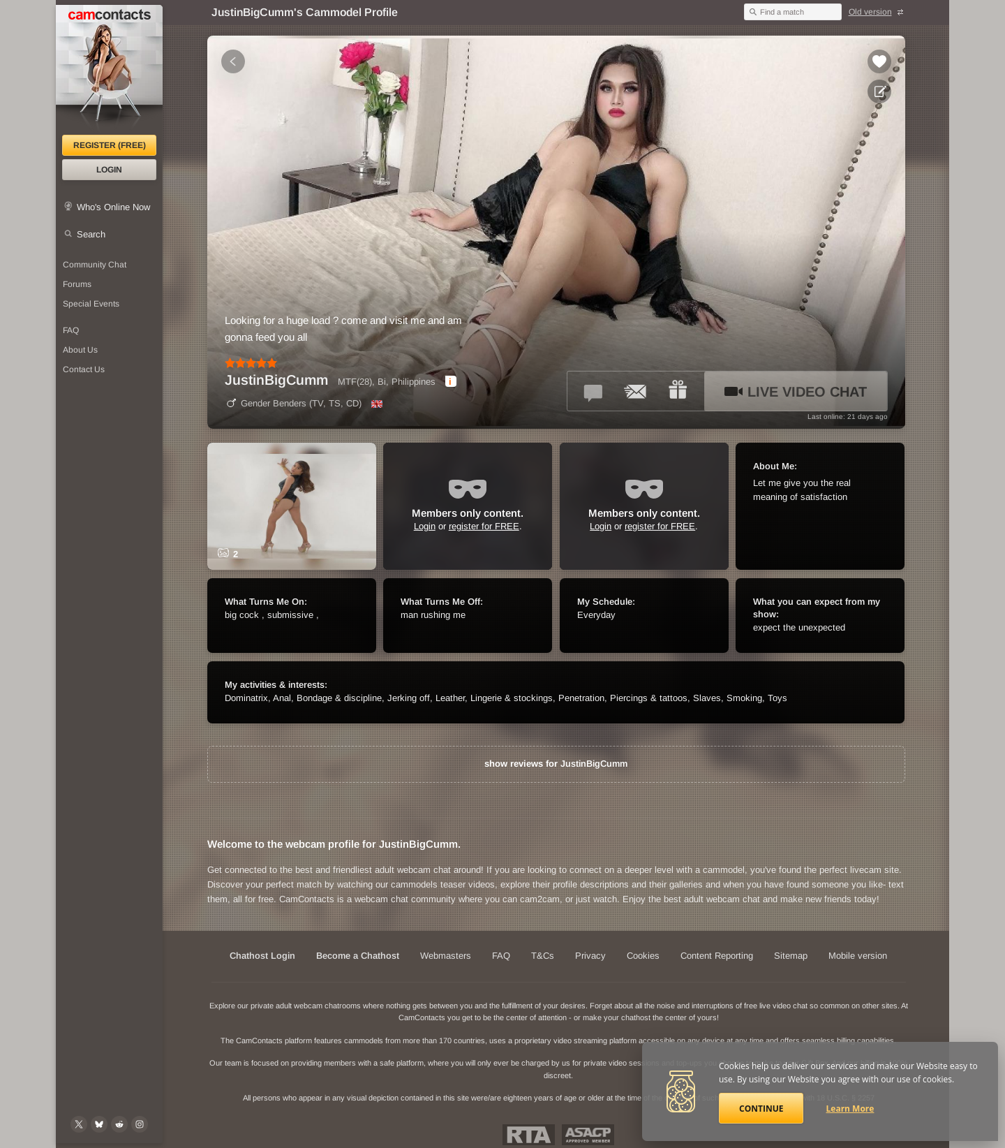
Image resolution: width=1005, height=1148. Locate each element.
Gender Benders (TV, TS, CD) (293, 403)
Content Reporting (716, 955)
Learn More (850, 1108)
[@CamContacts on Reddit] (119, 1124)
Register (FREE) (109, 145)
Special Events (91, 304)
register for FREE (484, 526)
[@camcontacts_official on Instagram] (139, 1124)
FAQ (71, 330)
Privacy (590, 955)
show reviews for (555, 763)
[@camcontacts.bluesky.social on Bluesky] (99, 1124)
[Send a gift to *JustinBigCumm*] (678, 391)
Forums (77, 284)
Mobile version (857, 955)
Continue (761, 1108)
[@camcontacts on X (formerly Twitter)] (78, 1124)
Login (109, 170)
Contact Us (84, 369)
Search (91, 234)
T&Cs (542, 955)
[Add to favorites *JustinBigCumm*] (879, 61)
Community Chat (94, 265)
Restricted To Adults (528, 1134)
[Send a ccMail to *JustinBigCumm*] (636, 391)
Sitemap (790, 955)
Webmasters (445, 955)
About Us (80, 350)
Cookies (643, 955)
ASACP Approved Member (588, 1134)
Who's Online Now (113, 207)
